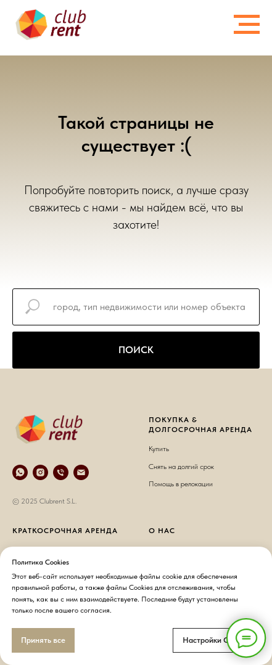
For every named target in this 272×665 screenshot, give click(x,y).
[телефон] (60, 472)
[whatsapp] (20, 472)
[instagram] (40, 472)
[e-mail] (81, 472)
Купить (159, 448)
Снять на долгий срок (181, 466)
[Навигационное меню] (247, 25)
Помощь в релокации (181, 483)
